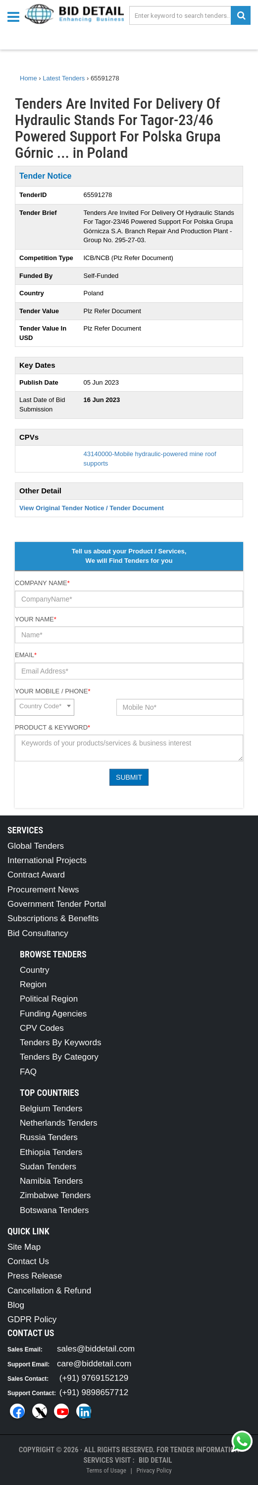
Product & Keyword (52, 727)
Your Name (35, 619)
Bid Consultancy (37, 933)
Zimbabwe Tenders (55, 1195)
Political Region (49, 999)
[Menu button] (15, 16)
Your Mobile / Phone (52, 691)
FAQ (28, 1072)
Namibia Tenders (51, 1181)
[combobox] (44, 707)
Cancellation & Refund (49, 1290)
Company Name (42, 583)
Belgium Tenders (51, 1108)
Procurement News (43, 889)
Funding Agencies (53, 1013)
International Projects (47, 860)
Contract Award (36, 874)
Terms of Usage (106, 1470)
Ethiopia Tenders (51, 1152)
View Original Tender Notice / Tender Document (91, 508)
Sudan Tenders (48, 1166)
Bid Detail (155, 1460)
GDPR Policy (31, 1319)
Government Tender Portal (56, 904)
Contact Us (28, 1261)
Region (33, 984)
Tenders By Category (59, 1057)
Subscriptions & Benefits (53, 918)
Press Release (34, 1276)
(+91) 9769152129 (93, 1378)
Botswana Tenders (54, 1210)
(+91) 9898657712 (93, 1392)
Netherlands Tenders (59, 1123)
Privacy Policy (153, 1470)
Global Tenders (35, 846)
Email (26, 655)
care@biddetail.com (94, 1363)
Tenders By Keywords (60, 1042)
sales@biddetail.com (96, 1348)
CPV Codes (42, 1028)
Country (35, 970)
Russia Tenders (49, 1137)
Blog (15, 1305)
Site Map (24, 1247)
